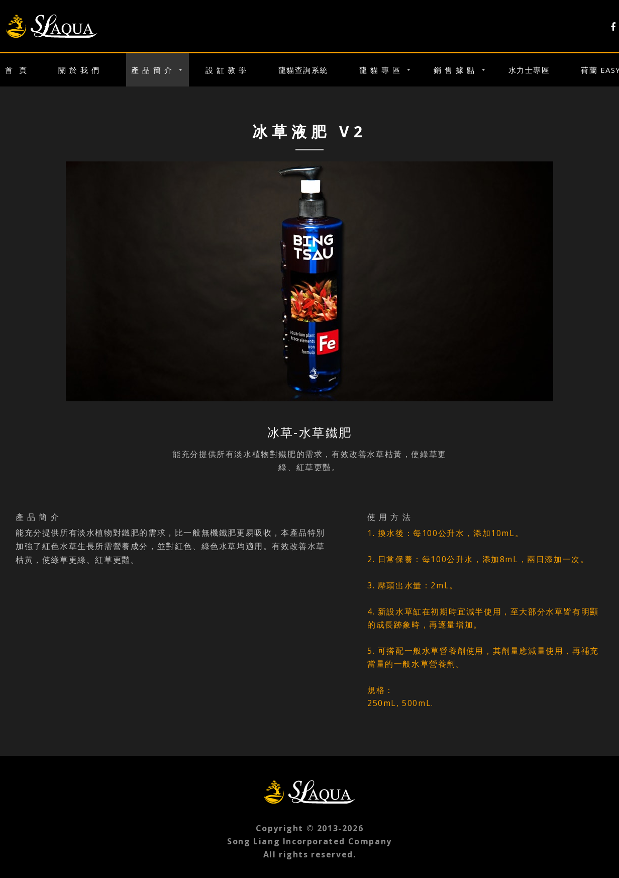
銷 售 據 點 (454, 70)
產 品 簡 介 (152, 70)
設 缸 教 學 (226, 70)
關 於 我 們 (79, 70)
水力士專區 (529, 70)
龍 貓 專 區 (380, 70)
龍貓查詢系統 (303, 70)
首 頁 (16, 70)
